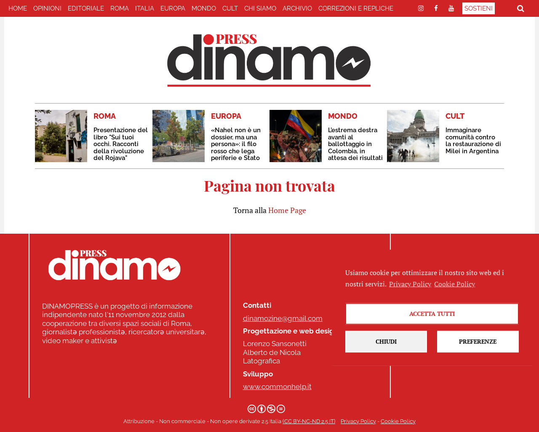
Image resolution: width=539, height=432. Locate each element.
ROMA (119, 8)
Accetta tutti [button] (432, 332)
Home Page (287, 210)
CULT (230, 8)
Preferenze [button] (477, 360)
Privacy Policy (358, 421)
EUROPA (172, 8)
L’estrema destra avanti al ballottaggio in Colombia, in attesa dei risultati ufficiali (355, 147)
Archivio (297, 8)
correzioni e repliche (355, 8)
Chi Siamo (260, 8)
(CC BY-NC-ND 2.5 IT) (309, 421)
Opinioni (47, 8)
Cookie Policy (398, 421)
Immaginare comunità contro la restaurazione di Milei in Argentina (473, 140)
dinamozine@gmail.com (283, 318)
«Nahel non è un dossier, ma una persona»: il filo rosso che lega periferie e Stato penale (236, 147)
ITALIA (144, 8)
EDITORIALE (86, 8)
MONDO (204, 8)
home (17, 8)
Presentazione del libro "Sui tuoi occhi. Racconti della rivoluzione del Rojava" (120, 144)
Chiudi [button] (386, 360)
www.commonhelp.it (277, 386)
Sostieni (478, 8)
